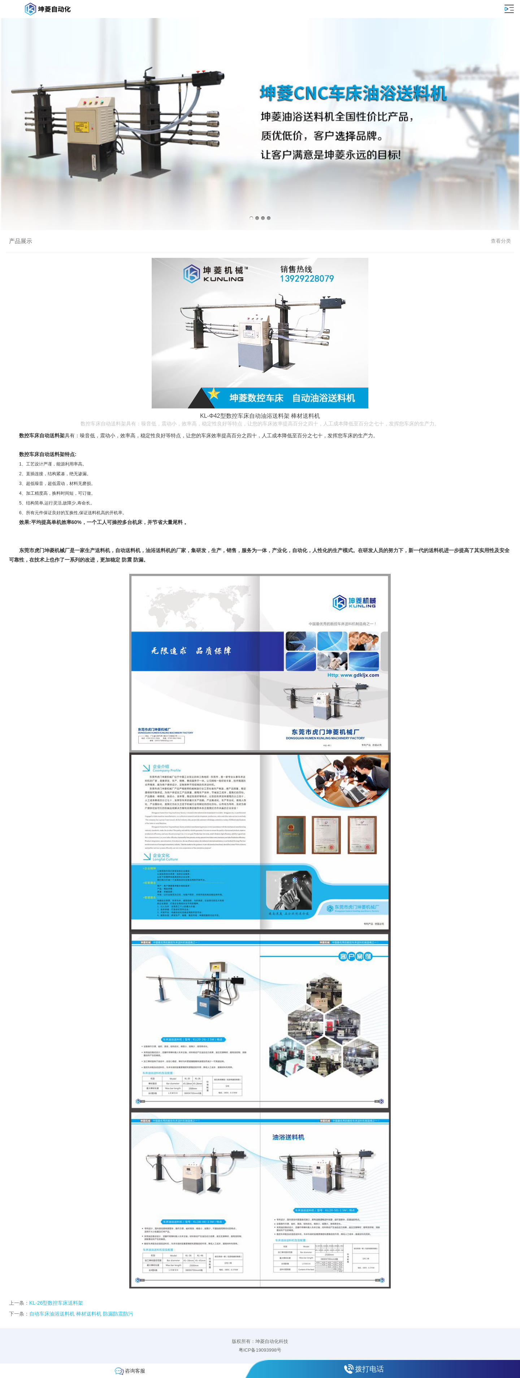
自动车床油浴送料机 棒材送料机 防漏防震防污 (81, 1314)
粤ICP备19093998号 (260, 1350)
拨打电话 (369, 1369)
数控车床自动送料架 (42, 435)
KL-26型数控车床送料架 (56, 1303)
